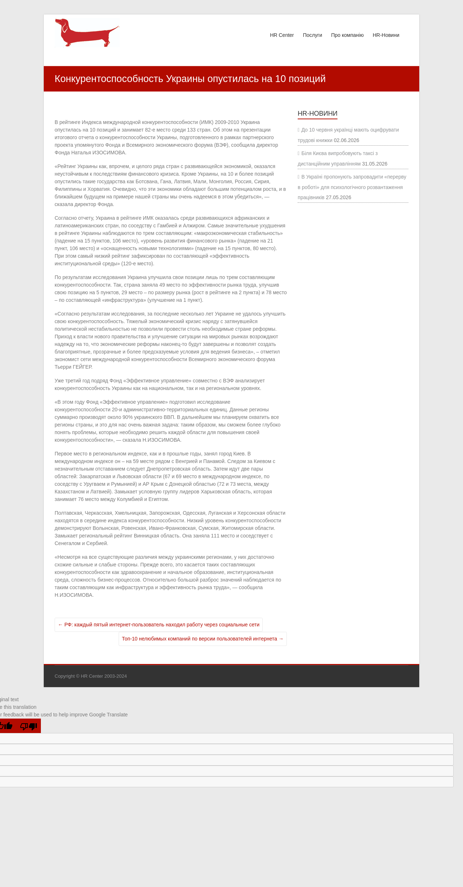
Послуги (312, 35)
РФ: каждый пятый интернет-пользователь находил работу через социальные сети (158, 624)
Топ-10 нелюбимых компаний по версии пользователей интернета (203, 639)
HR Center (282, 35)
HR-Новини (386, 35)
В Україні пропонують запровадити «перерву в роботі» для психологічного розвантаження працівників (352, 187)
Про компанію (347, 35)
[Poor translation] (28, 726)
